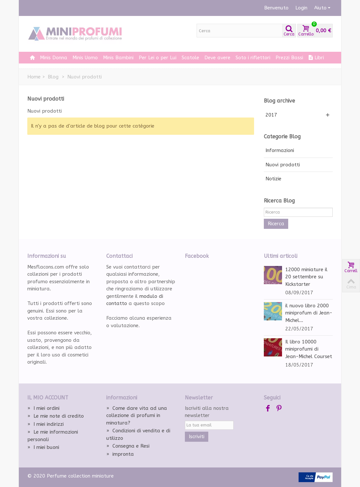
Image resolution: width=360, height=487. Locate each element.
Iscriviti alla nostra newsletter (207, 412)
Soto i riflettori (253, 58)
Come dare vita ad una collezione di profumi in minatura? (136, 415)
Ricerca (276, 224)
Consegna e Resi (127, 446)
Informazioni (279, 150)
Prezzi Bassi (289, 58)
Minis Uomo (85, 58)
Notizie (273, 179)
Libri (316, 57)
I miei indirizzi (45, 424)
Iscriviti (196, 436)
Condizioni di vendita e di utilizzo (138, 434)
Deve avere (217, 58)
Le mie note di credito (55, 416)
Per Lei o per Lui (157, 58)
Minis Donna (53, 58)
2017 (271, 115)
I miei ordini (43, 408)
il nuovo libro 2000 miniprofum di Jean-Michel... (308, 313)
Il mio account (47, 398)
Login (301, 8)
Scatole (190, 58)
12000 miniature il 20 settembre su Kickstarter (306, 277)
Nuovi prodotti (282, 165)
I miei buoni (43, 447)
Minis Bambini (118, 58)
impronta (120, 454)
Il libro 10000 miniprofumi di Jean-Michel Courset (308, 349)
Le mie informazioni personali (52, 435)
